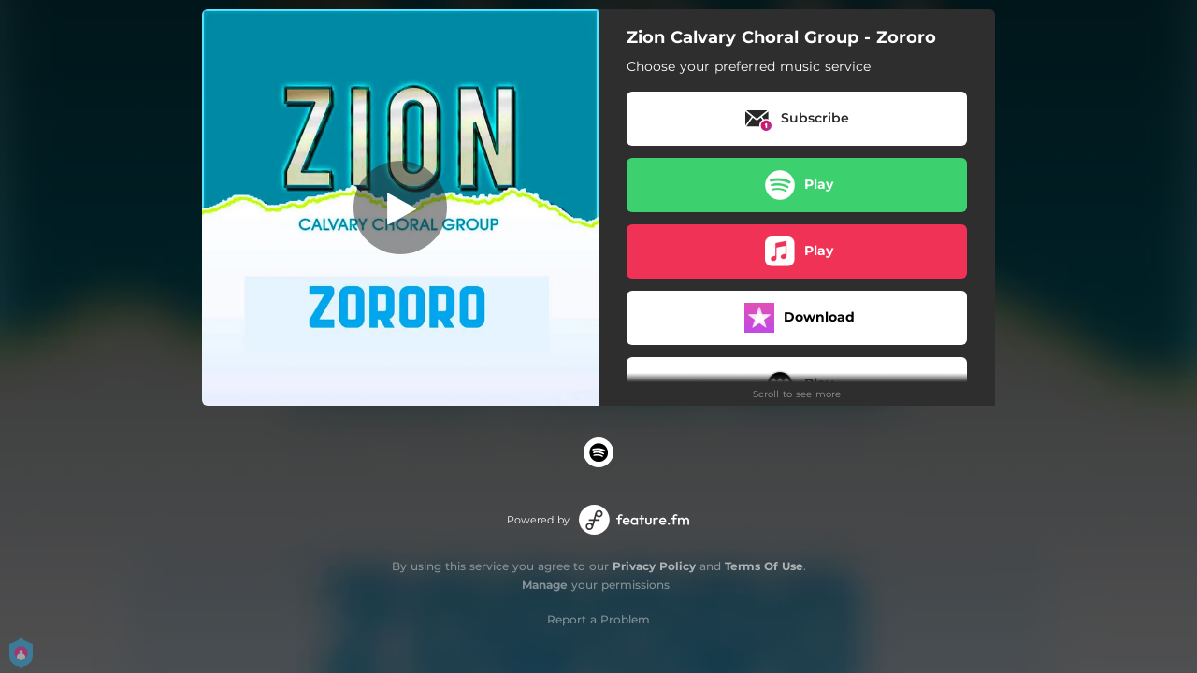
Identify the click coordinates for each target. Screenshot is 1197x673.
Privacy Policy (654, 566)
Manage (545, 585)
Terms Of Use (764, 566)
